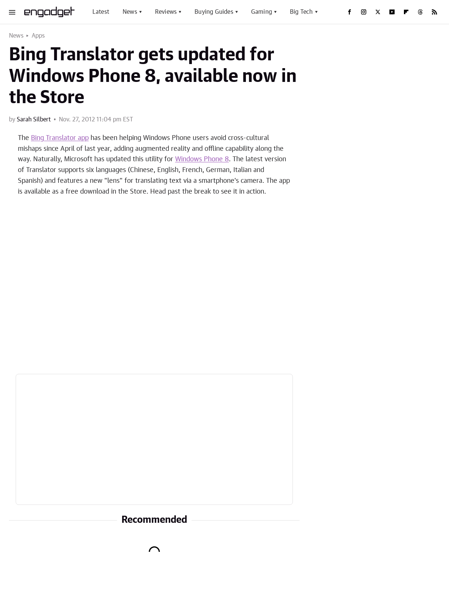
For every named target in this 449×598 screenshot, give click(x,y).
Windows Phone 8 (202, 159)
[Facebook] (349, 12)
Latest (100, 12)
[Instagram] (363, 12)
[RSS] (434, 12)
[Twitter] (377, 12)
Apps (38, 36)
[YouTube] (392, 12)
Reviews (166, 12)
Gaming (261, 12)
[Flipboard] (406, 12)
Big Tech (301, 12)
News (130, 12)
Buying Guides (214, 12)
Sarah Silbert (34, 120)
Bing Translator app (60, 138)
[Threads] (420, 12)
